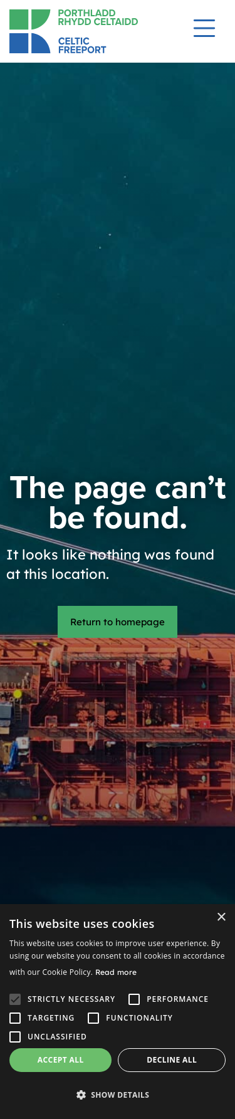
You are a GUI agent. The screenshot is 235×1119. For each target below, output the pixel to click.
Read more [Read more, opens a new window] (116, 972)
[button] (117, 1095)
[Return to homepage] (85, 31)
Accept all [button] (61, 1059)
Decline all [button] (172, 1059)
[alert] (117, 1011)
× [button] (221, 917)
